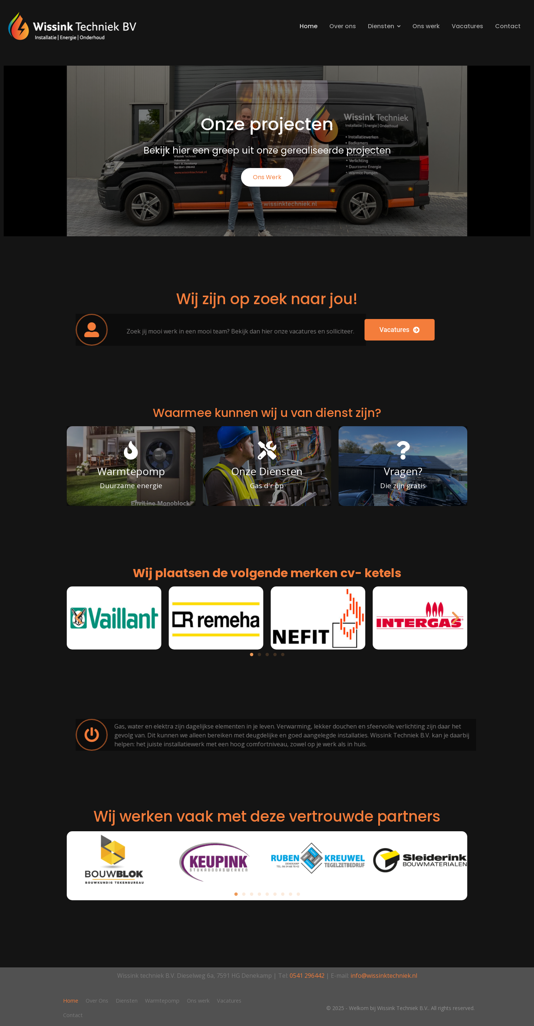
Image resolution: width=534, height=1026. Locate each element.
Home (308, 26)
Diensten (384, 26)
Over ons (342, 26)
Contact (508, 26)
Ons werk (426, 26)
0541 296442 (307, 975)
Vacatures (467, 26)
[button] (78, 618)
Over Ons (97, 1000)
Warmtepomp (162, 1000)
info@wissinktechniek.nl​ (383, 975)
